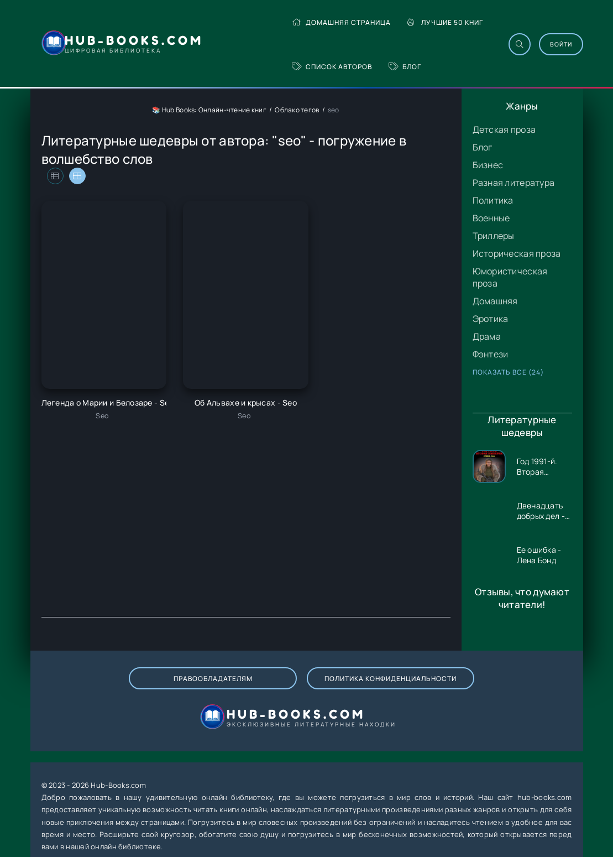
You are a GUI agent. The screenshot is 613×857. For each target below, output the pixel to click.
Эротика (491, 319)
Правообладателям (128, 689)
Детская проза (504, 129)
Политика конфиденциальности (261, 689)
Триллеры (494, 236)
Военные (491, 218)
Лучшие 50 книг (445, 22)
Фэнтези (491, 354)
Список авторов (331, 66)
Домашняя (495, 301)
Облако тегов (297, 110)
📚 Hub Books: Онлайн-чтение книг (209, 110)
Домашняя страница (340, 22)
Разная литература (514, 182)
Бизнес (488, 165)
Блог (404, 66)
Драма (487, 336)
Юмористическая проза (510, 277)
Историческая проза (517, 253)
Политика (493, 200)
